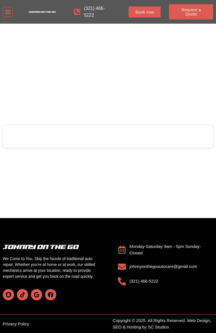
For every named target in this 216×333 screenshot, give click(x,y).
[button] (8, 12)
